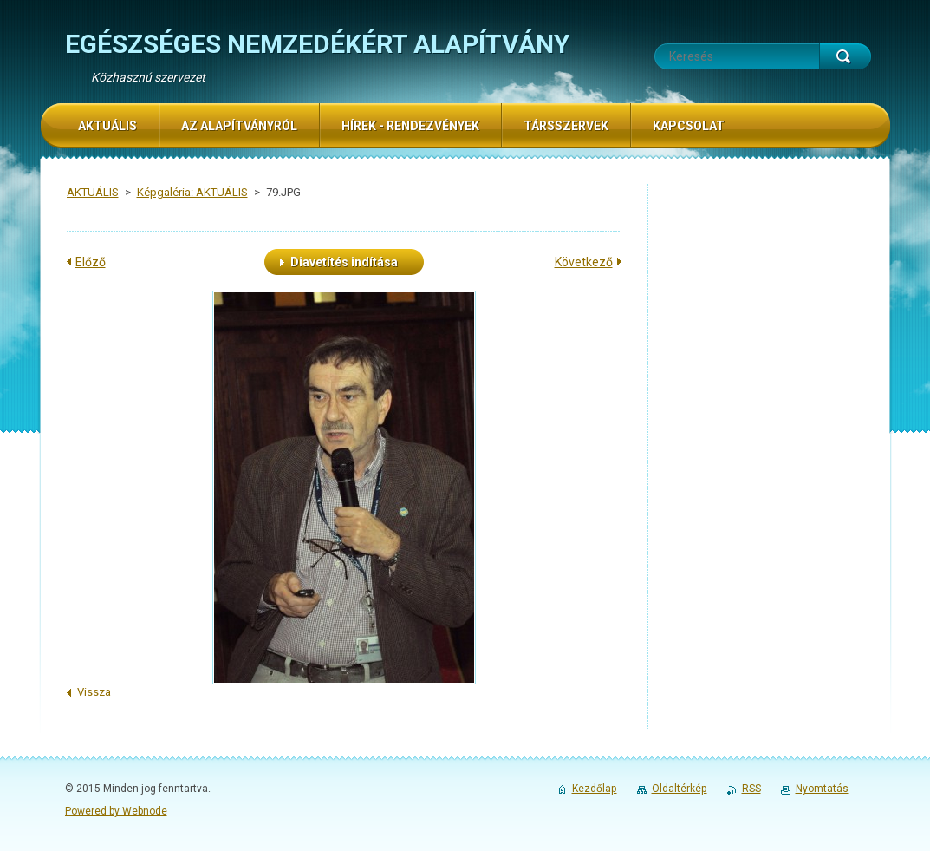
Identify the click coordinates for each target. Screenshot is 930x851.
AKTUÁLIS (93, 192)
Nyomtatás (822, 788)
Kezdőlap (594, 788)
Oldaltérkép (679, 788)
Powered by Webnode (116, 811)
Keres (845, 56)
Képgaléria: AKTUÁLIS (192, 192)
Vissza (94, 691)
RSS (751, 788)
